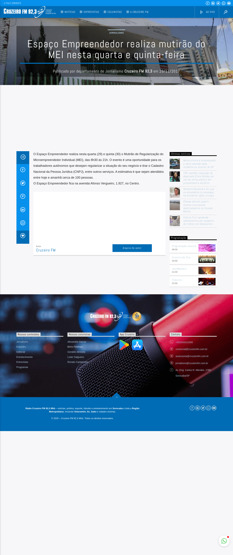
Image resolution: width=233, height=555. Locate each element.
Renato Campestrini (78, 431)
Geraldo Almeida (76, 421)
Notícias (70, 12)
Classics (177, 349)
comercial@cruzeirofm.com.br (191, 418)
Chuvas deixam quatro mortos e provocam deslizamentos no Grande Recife (197, 275)
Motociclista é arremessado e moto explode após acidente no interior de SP (199, 233)
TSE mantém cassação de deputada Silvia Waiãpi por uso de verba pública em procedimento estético (198, 247)
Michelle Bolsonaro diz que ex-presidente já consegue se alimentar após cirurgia (198, 262)
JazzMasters (179, 338)
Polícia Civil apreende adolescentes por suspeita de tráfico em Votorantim (198, 290)
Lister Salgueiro (75, 426)
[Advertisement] (116, 195)
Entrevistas (91, 12)
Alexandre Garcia (76, 411)
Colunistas (115, 12)
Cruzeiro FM (46, 319)
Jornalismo (116, 67)
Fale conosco (12, 3)
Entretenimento (24, 426)
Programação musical (184, 315)
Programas (22, 436)
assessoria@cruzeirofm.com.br (192, 425)
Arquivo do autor (132, 317)
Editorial (20, 421)
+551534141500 (184, 411)
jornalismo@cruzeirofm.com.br (191, 432)
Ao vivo (207, 12)
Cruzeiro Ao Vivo (181, 326)
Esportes (21, 416)
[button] (224, 540)
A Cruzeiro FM (139, 12)
